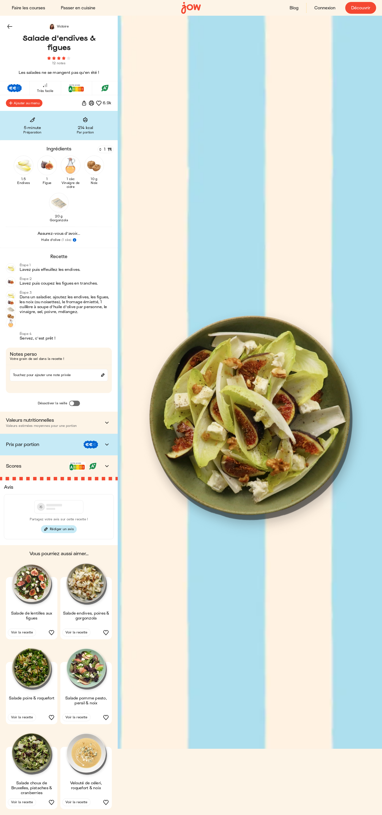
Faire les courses (28, 8)
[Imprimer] (91, 103)
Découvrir (360, 8)
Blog (294, 8)
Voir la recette (22, 632)
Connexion (324, 8)
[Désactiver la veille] (74, 403)
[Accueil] (191, 8)
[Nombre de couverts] (105, 149)
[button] (10, 26)
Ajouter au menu (24, 103)
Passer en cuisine (78, 8)
